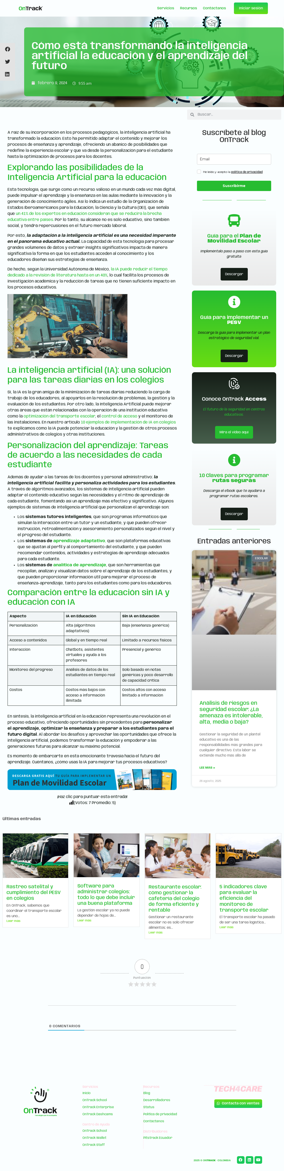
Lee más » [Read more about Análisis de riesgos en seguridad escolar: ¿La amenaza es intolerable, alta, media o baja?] (207, 767)
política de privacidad (247, 172)
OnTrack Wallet (95, 1138)
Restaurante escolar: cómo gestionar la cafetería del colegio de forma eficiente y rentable (175, 899)
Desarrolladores (156, 1100)
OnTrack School (95, 1100)
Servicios (165, 8)
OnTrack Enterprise (98, 1107)
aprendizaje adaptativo (79, 541)
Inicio (87, 1093)
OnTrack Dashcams (98, 1114)
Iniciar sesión (251, 8)
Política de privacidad (160, 1114)
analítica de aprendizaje (79, 565)
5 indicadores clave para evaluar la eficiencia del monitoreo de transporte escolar (244, 898)
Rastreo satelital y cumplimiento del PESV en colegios (34, 892)
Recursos (188, 8)
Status (148, 1107)
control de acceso (119, 416)
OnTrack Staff (94, 1145)
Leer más (13, 921)
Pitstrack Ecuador (157, 1138)
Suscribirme (234, 185)
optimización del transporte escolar (59, 416)
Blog (146, 1093)
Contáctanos (214, 8)
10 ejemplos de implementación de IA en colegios (128, 422)
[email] (234, 159)
